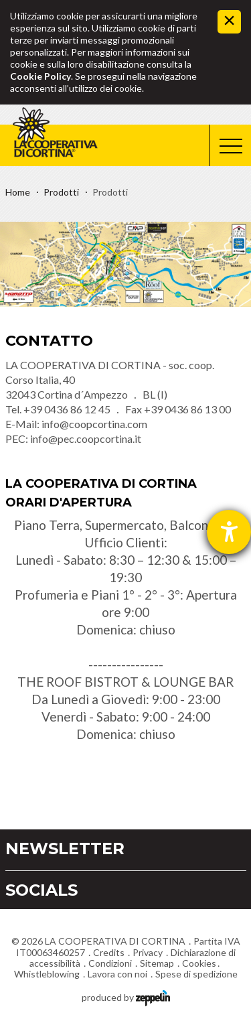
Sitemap (157, 963)
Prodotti (61, 192)
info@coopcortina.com (94, 423)
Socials (41, 890)
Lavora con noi (117, 973)
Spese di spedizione (196, 973)
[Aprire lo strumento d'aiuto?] (229, 532)
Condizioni (110, 963)
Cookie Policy (40, 76)
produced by (126, 996)
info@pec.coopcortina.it (85, 438)
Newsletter (64, 848)
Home (17, 192)
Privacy (148, 952)
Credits (108, 952)
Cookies (199, 963)
